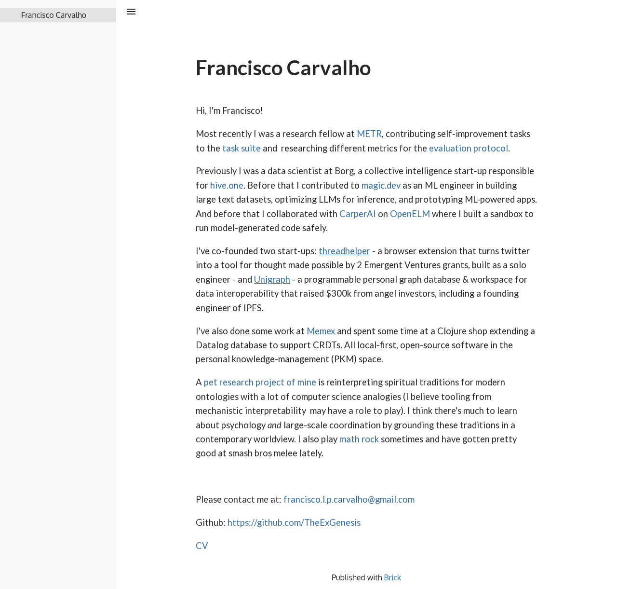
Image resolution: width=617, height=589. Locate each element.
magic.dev (381, 185)
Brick (393, 577)
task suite (241, 148)
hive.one (226, 185)
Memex (321, 331)
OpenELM (410, 213)
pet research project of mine (260, 382)
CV (202, 545)
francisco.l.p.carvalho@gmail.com (349, 499)
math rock (359, 439)
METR (369, 133)
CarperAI (358, 213)
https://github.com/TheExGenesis (294, 522)
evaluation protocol (468, 148)
